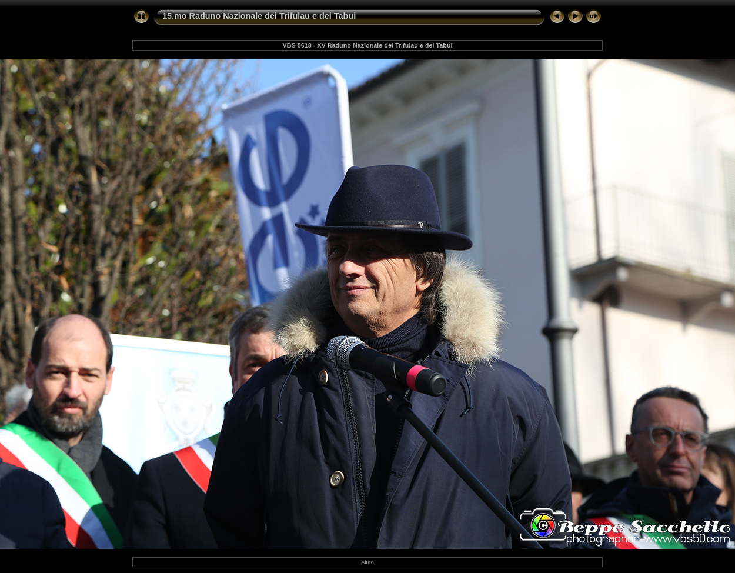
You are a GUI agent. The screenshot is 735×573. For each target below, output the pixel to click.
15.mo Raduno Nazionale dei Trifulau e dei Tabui (259, 16)
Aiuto (367, 562)
